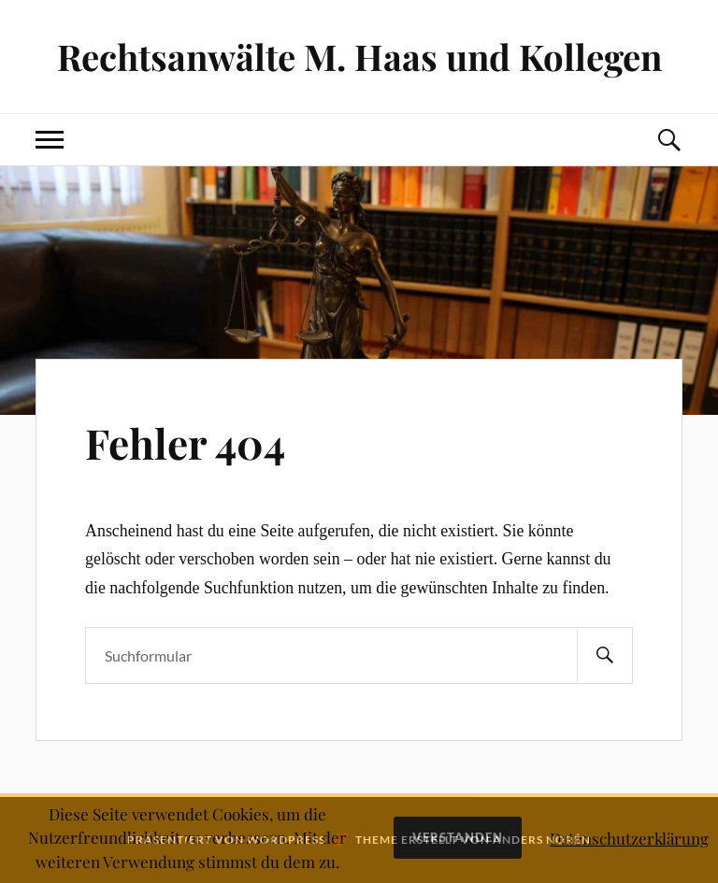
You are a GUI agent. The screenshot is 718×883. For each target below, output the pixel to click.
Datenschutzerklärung (629, 838)
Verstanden (457, 837)
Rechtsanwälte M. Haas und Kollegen (359, 56)
